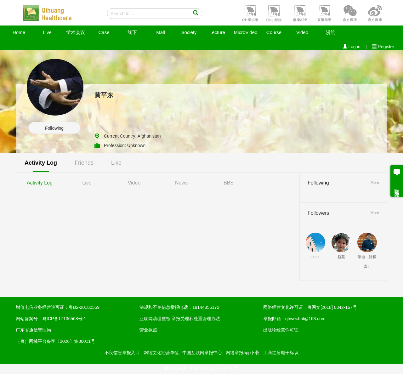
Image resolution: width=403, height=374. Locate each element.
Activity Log (41, 163)
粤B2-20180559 (84, 307)
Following (54, 128)
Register (383, 46)
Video (302, 32)
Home (19, 32)
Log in (351, 46)
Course (273, 32)
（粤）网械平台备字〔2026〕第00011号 (55, 341)
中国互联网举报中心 (202, 352)
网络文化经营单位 (161, 352)
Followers (318, 213)
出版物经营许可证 (280, 329)
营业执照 (148, 329)
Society (188, 32)
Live (47, 32)
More (375, 182)
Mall (160, 32)
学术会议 (75, 32)
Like (116, 163)
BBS (229, 182)
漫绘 (330, 32)
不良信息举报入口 (122, 352)
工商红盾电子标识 (280, 352)
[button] (249, 12)
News (181, 182)
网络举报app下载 (242, 352)
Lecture (217, 32)
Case (103, 32)
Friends (84, 163)
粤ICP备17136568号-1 (64, 318)
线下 (132, 32)
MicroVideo (246, 32)
